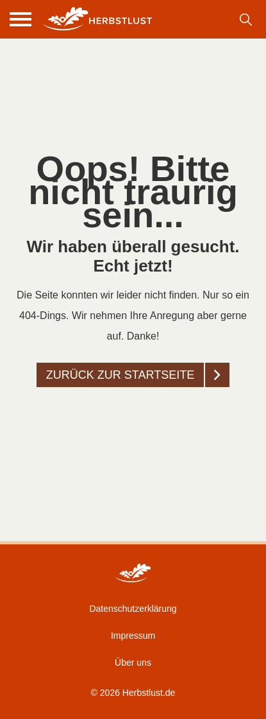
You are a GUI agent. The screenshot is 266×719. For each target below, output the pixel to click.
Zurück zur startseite (120, 374)
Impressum (133, 635)
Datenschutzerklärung (132, 608)
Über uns (133, 662)
